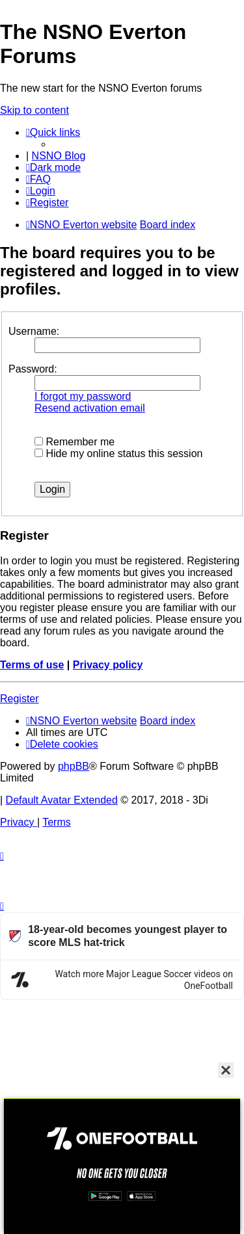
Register (19, 698)
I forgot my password (82, 396)
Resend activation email (89, 408)
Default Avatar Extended (62, 800)
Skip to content (34, 110)
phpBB (73, 766)
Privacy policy (108, 664)
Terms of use (32, 664)
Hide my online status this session (118, 453)
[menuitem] (38, 179)
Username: (33, 331)
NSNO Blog (59, 155)
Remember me (74, 441)
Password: (32, 368)
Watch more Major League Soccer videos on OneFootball (144, 980)
